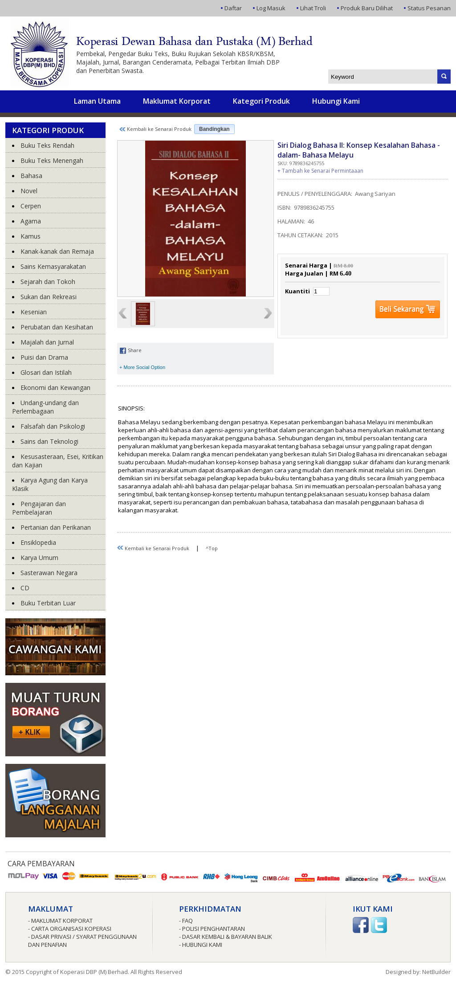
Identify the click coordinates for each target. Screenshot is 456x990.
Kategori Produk (261, 101)
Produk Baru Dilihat (367, 8)
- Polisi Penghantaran (212, 929)
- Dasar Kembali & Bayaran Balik (225, 937)
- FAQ (186, 921)
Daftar (233, 8)
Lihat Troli (313, 8)
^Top (212, 548)
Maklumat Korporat (177, 101)
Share (130, 350)
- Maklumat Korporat (60, 921)
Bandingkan (214, 129)
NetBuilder (436, 972)
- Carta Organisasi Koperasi (69, 929)
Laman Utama (97, 101)
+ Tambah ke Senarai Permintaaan (320, 170)
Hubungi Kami (336, 101)
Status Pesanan (429, 8)
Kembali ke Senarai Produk (155, 129)
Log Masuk (270, 8)
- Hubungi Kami (200, 945)
